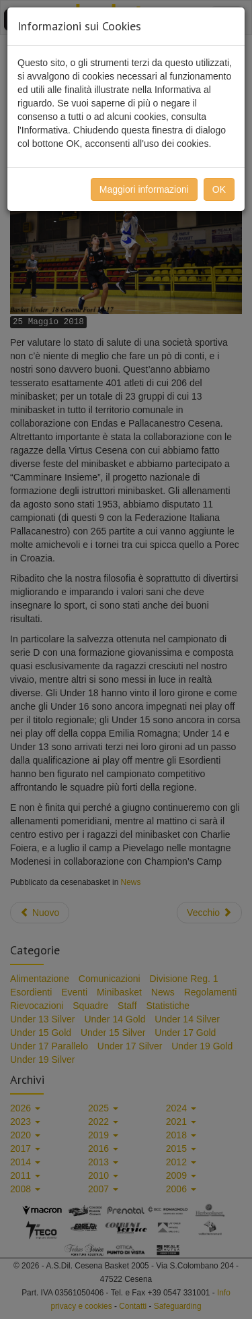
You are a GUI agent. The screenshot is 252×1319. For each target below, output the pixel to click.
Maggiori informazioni (144, 189)
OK (219, 189)
